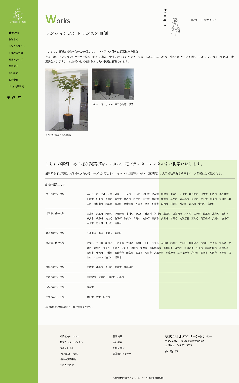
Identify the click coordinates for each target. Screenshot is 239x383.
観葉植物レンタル (69, 336)
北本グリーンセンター (135, 377)
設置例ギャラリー (122, 353)
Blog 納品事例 (16, 86)
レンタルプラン (17, 46)
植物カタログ (16, 59)
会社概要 (13, 72)
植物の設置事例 (68, 359)
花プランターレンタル (71, 342)
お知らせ (13, 39)
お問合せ (13, 79)
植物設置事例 (16, 52)
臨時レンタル (67, 347)
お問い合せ (118, 347)
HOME (14, 32)
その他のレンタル (69, 353)
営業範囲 (13, 66)
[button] (194, 20)
